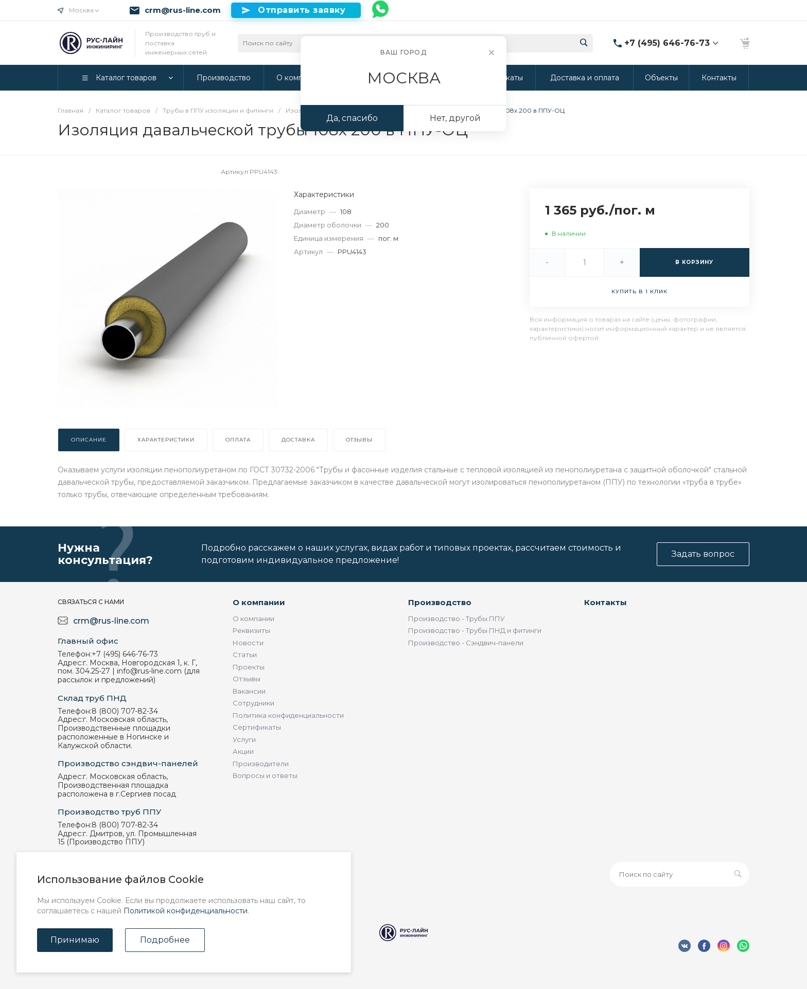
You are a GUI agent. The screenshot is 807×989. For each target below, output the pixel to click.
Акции (243, 751)
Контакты (605, 602)
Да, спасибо (352, 118)
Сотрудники (253, 703)
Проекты (249, 667)
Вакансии (249, 691)
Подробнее (165, 940)
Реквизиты (251, 630)
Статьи (245, 654)
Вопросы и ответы (265, 775)
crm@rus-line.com (183, 10)
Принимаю (74, 940)
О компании (259, 602)
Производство (439, 602)
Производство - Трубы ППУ (456, 618)
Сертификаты (257, 727)
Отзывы (246, 679)
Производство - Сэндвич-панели (465, 643)
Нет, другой (455, 118)
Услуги (244, 739)
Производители (261, 764)
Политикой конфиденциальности (186, 910)
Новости (248, 643)
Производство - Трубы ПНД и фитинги (474, 630)
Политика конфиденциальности (288, 715)
